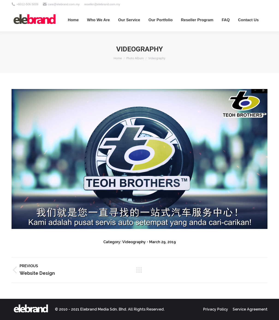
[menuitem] (73, 19)
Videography (134, 242)
